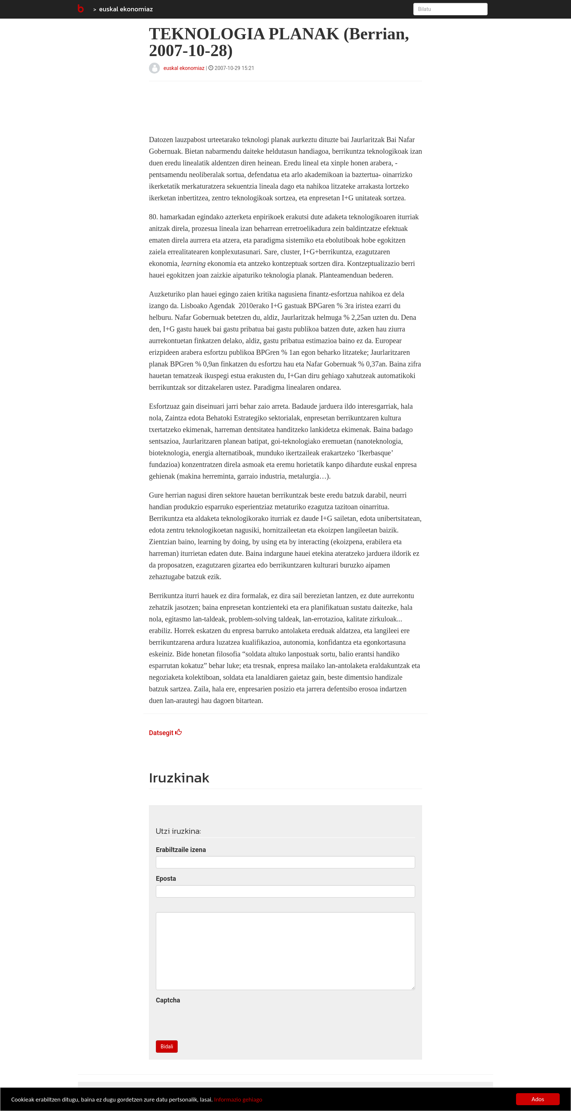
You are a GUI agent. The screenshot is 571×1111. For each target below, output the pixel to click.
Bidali (167, 1046)
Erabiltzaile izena (181, 849)
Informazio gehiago (238, 1099)
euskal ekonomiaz (126, 9)
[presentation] (211, 1020)
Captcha (168, 1000)
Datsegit (165, 733)
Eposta (166, 878)
